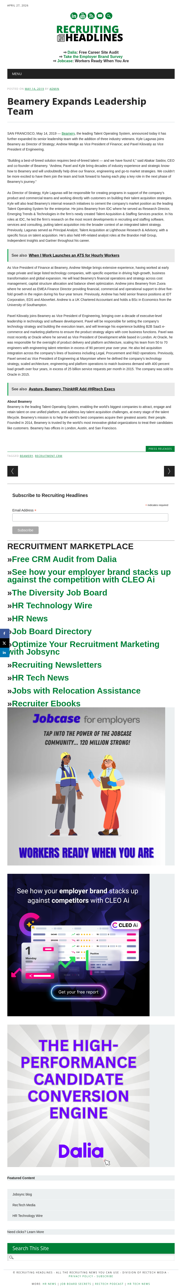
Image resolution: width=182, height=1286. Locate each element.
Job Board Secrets (75, 1284)
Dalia (72, 52)
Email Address (24, 510)
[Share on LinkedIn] (4, 652)
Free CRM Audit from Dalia (64, 559)
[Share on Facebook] (4, 633)
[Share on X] (4, 643)
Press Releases (160, 448)
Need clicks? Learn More (25, 1232)
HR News (30, 618)
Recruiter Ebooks (46, 703)
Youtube (82, 15)
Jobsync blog (22, 1194)
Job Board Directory (51, 631)
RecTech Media (24, 1205)
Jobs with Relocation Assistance (76, 690)
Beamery (68, 133)
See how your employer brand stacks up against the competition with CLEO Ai (89, 575)
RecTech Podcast (109, 1284)
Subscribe (105, 1276)
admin (54, 88)
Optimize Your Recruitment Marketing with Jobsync (83, 647)
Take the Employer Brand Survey (93, 57)
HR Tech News (40, 677)
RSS (91, 15)
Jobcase (65, 61)
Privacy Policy (81, 1276)
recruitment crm (49, 456)
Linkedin (73, 15)
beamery (26, 456)
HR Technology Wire (52, 605)
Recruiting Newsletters (57, 664)
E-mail (100, 16)
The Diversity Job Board (59, 592)
